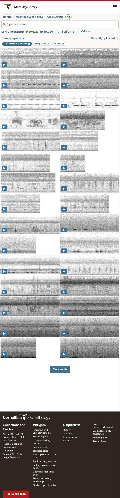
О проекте (71, 425)
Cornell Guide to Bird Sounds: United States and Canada (14, 437)
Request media (40, 447)
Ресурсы (40, 425)
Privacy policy (100, 437)
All (68, 17)
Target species (40, 451)
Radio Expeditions (12, 444)
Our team (68, 433)
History (67, 430)
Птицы (7, 17)
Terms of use (99, 441)
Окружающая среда (29, 17)
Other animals (55, 17)
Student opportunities (44, 485)
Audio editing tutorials (44, 461)
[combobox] (62, 24)
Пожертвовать (16, 494)
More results (60, 369)
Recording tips (40, 436)
